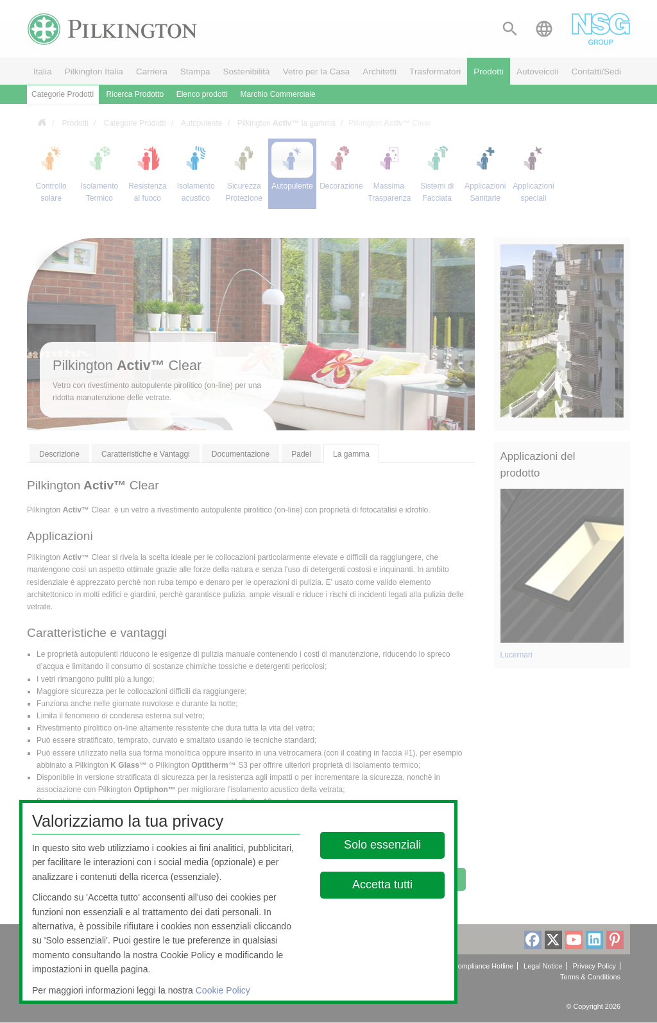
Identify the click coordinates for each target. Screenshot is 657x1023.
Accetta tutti (383, 884)
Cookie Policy (223, 990)
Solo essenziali (383, 844)
